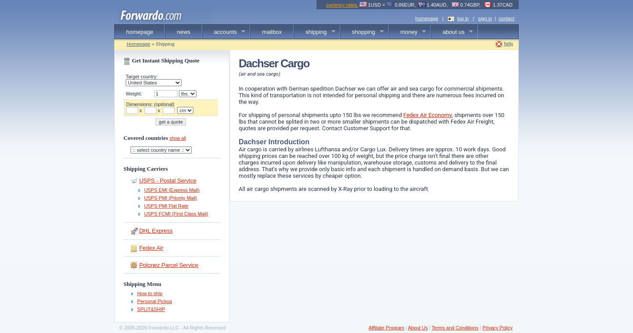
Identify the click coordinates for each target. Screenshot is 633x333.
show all (177, 138)
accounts (224, 32)
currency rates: (342, 4)
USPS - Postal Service (167, 180)
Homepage (138, 44)
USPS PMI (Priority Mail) (170, 198)
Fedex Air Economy (428, 115)
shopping (362, 32)
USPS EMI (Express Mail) (172, 190)
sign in (485, 18)
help (508, 43)
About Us (418, 327)
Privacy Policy (497, 327)
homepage (426, 18)
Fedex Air (151, 248)
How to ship (149, 293)
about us (452, 32)
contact (506, 18)
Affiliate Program (386, 327)
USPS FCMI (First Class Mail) (176, 213)
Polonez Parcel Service (168, 265)
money (407, 32)
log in (463, 18)
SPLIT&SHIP (151, 309)
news (183, 32)
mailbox (272, 32)
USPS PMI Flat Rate (166, 206)
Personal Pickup (154, 301)
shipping (314, 32)
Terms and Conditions (455, 327)
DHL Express (156, 230)
